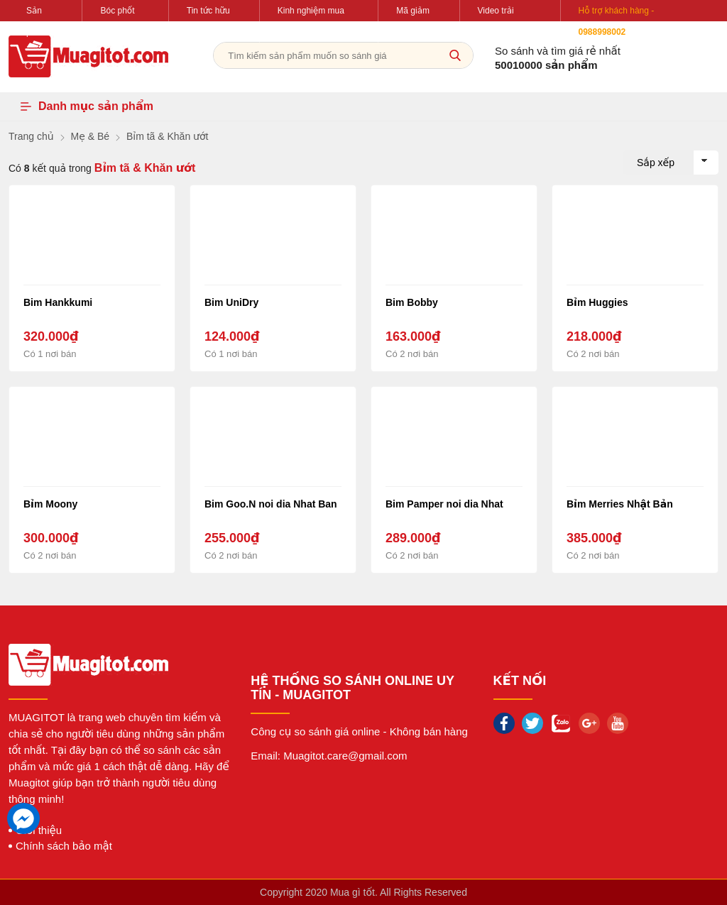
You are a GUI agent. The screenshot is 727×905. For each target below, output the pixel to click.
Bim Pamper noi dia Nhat (444, 504)
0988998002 (602, 32)
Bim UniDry (231, 302)
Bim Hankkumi (57, 302)
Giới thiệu (39, 830)
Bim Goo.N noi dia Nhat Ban (270, 504)
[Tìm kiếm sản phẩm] (343, 55)
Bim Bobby (412, 302)
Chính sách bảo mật (64, 846)
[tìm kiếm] (455, 55)
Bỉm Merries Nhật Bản (620, 504)
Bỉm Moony (50, 504)
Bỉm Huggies (597, 302)
